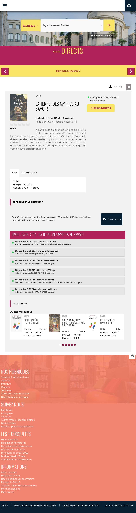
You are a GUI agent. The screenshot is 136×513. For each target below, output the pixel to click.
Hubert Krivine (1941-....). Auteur (55, 118)
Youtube (6, 416)
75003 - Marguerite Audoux (43, 250)
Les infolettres (8, 423)
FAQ (3, 472)
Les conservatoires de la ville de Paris (81, 505)
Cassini (50, 122)
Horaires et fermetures (13, 442)
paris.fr (4, 505)
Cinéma (5, 386)
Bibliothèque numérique (15, 396)
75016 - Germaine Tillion (42, 269)
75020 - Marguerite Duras (43, 288)
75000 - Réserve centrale (42, 241)
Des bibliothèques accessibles (17, 478)
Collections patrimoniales (15, 393)
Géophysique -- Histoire (26, 187)
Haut (132, 355)
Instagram (7, 413)
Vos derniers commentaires (16, 459)
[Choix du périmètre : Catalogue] (31, 25)
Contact (12, 472)
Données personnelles (24, 485)
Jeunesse (6, 390)
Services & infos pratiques (15, 377)
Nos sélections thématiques (16, 446)
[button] (130, 5)
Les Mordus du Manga (13, 455)
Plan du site (7, 491)
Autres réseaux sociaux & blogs (18, 419)
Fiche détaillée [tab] (29, 172)
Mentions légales (10, 488)
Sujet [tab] (15, 172)
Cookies (5, 485)
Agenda (5, 380)
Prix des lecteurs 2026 (13, 449)
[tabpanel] (48, 185)
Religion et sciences (24, 184)
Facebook (6, 409)
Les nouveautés (9, 439)
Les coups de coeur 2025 (14, 452)
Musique (6, 383)
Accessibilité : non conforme (119, 505)
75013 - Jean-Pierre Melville (43, 260)
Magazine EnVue (10, 475)
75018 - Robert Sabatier (41, 279)
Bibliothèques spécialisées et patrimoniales (35, 505)
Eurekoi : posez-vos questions (17, 426)
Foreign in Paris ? (10, 482)
